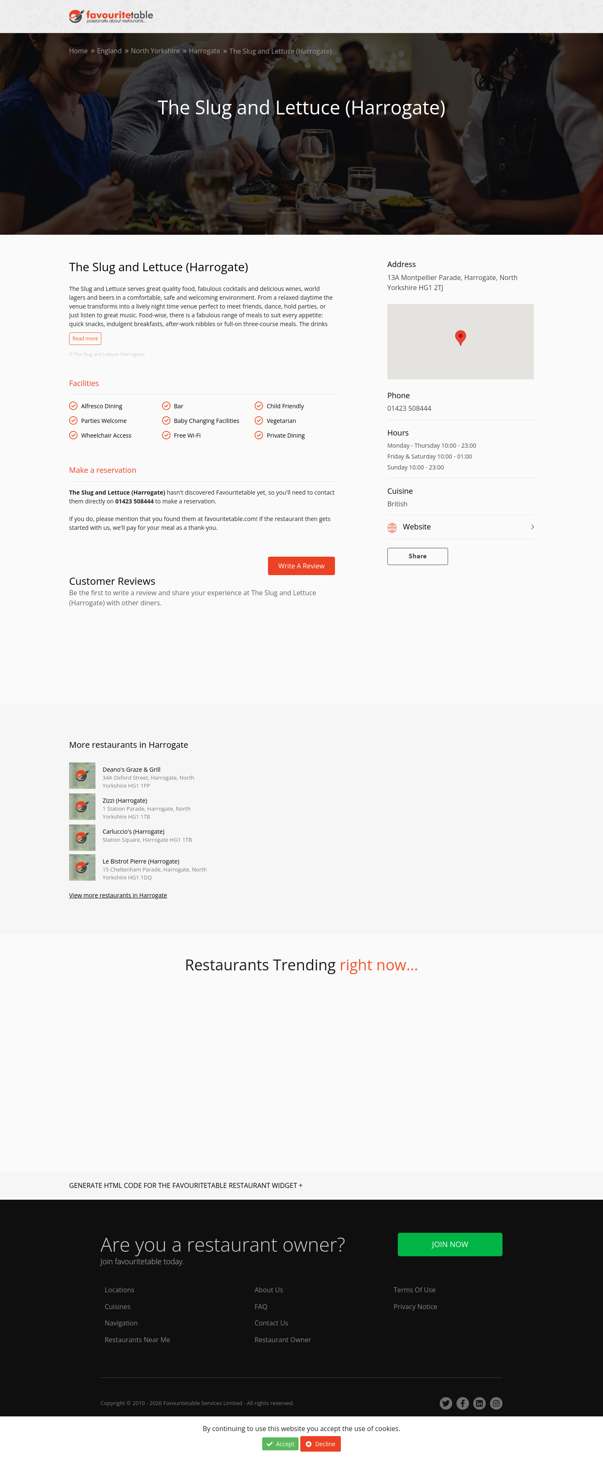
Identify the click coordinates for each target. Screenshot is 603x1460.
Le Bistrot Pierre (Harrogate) (141, 861)
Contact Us (272, 1323)
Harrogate (206, 51)
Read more (85, 338)
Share (418, 556)
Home (78, 51)
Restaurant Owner (283, 1340)
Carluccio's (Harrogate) (134, 831)
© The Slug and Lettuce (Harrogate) (106, 354)
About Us (269, 1289)
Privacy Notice (416, 1306)
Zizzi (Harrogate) (125, 800)
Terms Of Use (415, 1289)
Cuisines (118, 1306)
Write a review (301, 566)
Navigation (121, 1323)
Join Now (450, 1244)
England (109, 51)
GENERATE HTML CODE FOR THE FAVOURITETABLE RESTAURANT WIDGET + (186, 1185)
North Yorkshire (156, 51)
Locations (119, 1289)
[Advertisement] (202, 643)
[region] (460, 346)
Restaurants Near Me (138, 1340)
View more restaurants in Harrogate (118, 896)
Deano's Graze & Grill (131, 769)
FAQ (261, 1306)
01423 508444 (409, 408)
